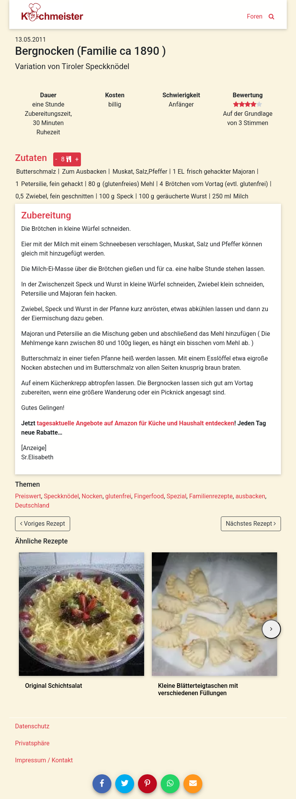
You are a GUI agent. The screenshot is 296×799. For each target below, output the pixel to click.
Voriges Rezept (42, 523)
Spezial (176, 496)
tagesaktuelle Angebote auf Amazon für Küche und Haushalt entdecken (135, 423)
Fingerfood (149, 496)
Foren (254, 16)
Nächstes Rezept (251, 523)
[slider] (247, 104)
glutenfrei (118, 496)
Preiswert (28, 496)
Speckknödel (61, 496)
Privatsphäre (32, 743)
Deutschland (32, 505)
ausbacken (250, 496)
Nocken (92, 496)
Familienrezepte (211, 496)
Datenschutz (32, 726)
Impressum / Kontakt (44, 760)
